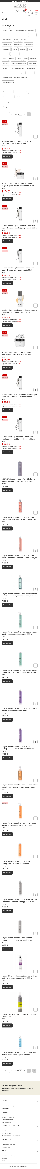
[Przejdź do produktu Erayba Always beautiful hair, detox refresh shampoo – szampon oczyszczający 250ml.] (20, 658)
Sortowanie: (6, 103)
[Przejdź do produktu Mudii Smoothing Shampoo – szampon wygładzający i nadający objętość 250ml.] (20, 256)
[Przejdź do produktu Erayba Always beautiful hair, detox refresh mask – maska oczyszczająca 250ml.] (20, 620)
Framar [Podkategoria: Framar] (24, 35)
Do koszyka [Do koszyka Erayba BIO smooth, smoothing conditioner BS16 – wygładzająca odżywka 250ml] (7, 987)
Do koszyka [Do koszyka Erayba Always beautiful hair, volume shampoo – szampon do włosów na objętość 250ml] (7, 949)
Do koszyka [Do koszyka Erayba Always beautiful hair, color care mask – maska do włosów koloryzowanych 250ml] (7, 567)
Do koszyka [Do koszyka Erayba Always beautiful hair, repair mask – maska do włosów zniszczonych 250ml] (7, 834)
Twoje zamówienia (8, 1117)
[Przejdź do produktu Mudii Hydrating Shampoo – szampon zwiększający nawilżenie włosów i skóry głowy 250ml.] (20, 425)
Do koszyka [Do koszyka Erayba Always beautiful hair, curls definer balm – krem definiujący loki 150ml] (7, 1064)
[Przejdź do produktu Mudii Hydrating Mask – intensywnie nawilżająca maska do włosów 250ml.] (20, 340)
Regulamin (5, 1108)
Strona (17, 114)
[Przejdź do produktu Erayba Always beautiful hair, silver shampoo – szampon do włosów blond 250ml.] (20, 735)
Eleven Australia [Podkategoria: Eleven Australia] (7, 35)
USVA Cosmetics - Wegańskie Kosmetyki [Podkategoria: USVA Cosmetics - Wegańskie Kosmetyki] (15, 77)
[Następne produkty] (29, 1071)
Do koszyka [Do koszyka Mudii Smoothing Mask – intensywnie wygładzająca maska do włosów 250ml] (7, 199)
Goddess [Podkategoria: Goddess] (23, 39)
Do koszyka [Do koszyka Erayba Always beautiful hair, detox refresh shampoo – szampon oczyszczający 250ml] (7, 681)
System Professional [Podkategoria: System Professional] (9, 73)
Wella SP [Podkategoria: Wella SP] (5, 68)
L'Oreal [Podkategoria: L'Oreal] (15, 49)
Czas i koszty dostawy (9, 1131)
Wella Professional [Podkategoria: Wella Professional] (8, 82)
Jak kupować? (6, 1147)
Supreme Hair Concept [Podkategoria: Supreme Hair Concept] (17, 68)
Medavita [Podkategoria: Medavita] (5, 54)
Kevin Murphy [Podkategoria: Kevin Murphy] (29, 44)
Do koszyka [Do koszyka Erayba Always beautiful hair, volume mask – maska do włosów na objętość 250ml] (7, 911)
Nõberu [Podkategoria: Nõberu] (11, 58)
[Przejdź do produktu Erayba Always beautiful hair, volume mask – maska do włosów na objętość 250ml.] (20, 888)
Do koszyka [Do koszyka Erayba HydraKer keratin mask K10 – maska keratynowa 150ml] (7, 1025)
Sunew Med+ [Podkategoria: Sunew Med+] (32, 63)
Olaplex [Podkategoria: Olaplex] (19, 58)
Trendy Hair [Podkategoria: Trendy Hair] (21, 73)
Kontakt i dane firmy (8, 1156)
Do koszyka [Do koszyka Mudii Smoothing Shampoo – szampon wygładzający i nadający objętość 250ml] (7, 283)
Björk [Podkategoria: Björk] (11, 30)
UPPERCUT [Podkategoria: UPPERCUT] (30, 73)
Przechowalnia (7, 1122)
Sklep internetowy (17, 1166)
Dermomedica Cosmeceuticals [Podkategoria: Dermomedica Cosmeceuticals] (25, 30)
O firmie (4, 1158)
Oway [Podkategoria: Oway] (25, 58)
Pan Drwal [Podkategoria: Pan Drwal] (33, 58)
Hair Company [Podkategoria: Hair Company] (7, 44)
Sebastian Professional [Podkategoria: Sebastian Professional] (19, 63)
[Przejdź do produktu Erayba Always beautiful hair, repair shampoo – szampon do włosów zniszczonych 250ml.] (20, 849)
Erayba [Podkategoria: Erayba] (17, 35)
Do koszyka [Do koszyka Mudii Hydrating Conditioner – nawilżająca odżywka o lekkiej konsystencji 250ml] (7, 410)
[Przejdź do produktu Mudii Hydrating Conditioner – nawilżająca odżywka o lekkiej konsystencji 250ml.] (20, 383)
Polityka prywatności (8, 1145)
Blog (3, 1161)
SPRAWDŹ (24, 1)
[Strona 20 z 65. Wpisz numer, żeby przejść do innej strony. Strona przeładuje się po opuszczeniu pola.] (20, 114)
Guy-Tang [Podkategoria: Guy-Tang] (32, 35)
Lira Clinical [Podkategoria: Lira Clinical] (6, 49)
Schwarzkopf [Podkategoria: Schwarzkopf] (31, 68)
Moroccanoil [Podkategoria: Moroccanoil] (25, 54)
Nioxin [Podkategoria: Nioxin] (4, 58)
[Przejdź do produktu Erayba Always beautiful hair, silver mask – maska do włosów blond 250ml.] (20, 697)
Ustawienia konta (7, 1120)
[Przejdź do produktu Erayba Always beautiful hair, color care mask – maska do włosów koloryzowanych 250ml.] (20, 544)
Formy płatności (7, 1133)
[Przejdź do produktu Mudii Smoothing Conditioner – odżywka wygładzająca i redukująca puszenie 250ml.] (20, 214)
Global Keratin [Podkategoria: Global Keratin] (7, 39)
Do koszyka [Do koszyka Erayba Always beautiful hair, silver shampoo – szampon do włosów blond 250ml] (7, 758)
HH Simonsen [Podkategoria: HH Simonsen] (18, 44)
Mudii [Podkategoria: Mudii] (33, 54)
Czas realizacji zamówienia (11, 1136)
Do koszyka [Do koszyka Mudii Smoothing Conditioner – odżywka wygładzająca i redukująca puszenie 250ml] (7, 241)
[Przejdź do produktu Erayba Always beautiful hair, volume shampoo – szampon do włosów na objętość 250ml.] (20, 926)
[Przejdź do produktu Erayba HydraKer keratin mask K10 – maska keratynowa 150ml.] (20, 1002)
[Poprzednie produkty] (11, 1071)
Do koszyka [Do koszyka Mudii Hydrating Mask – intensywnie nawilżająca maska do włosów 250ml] (7, 367)
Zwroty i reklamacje (8, 1106)
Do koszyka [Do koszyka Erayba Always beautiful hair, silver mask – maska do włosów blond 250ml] (7, 719)
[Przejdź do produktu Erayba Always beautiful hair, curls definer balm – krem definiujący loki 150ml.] (20, 1041)
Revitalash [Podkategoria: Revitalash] (6, 63)
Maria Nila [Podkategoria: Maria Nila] (23, 49)
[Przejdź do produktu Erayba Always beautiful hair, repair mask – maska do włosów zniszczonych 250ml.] (20, 811)
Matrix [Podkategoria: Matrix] (30, 49)
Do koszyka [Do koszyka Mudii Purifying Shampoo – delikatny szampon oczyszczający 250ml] (7, 156)
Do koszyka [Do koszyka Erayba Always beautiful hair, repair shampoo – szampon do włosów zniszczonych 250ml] (7, 872)
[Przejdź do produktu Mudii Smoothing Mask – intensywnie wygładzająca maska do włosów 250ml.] (20, 172)
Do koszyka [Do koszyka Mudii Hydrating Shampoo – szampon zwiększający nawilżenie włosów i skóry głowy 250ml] (7, 452)
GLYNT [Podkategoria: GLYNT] (16, 39)
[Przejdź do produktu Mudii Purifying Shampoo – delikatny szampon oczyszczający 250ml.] (20, 129)
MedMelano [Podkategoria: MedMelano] (14, 54)
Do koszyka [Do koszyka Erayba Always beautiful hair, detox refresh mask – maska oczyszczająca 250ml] (7, 643)
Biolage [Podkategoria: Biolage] (5, 30)
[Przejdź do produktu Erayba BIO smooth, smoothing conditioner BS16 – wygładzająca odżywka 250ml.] (20, 964)
